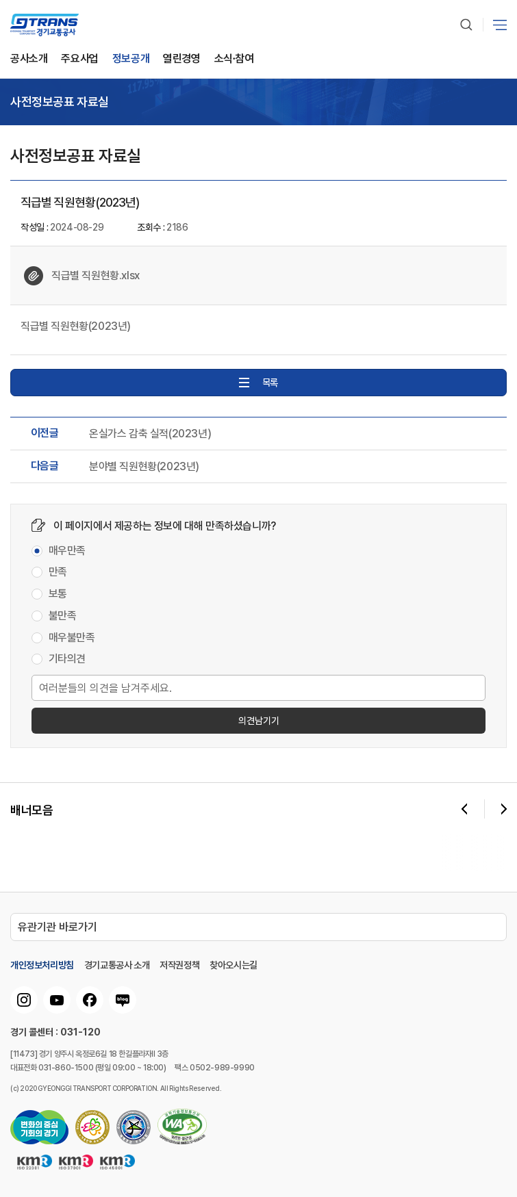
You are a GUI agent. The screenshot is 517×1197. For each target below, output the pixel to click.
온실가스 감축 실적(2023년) (150, 433)
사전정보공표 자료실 (59, 102)
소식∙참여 (234, 59)
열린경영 (181, 59)
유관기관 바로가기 (57, 927)
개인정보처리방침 (42, 965)
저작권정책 (179, 965)
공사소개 (28, 59)
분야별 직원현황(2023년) (144, 466)
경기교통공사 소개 (116, 965)
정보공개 (130, 59)
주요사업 (79, 59)
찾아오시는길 (233, 965)
